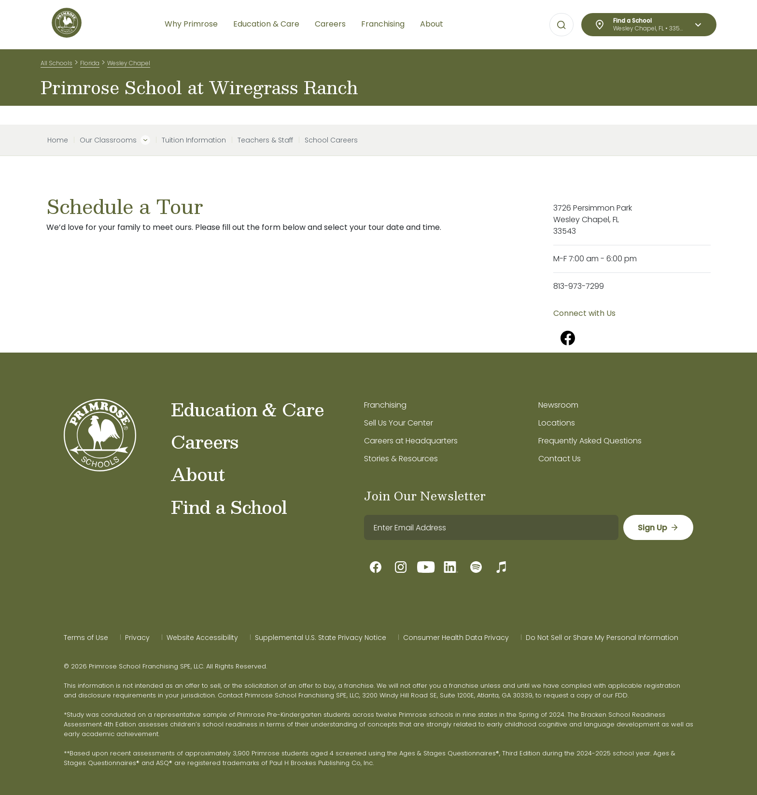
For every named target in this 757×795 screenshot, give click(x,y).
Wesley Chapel (128, 67)
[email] (490, 527)
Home (57, 140)
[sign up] (657, 527)
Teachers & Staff (265, 140)
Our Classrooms (108, 140)
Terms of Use (86, 637)
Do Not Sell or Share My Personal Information (602, 637)
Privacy (137, 637)
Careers (204, 441)
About (197, 473)
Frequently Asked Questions (590, 440)
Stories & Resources (401, 458)
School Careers (331, 140)
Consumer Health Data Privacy (456, 637)
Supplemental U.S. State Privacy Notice (320, 637)
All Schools (56, 67)
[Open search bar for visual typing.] (561, 25)
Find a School (229, 506)
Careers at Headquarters (411, 440)
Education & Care (247, 409)
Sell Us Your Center (398, 422)
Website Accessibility (202, 637)
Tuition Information (194, 140)
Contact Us (559, 458)
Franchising (385, 405)
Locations (556, 422)
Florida (89, 67)
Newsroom (558, 405)
